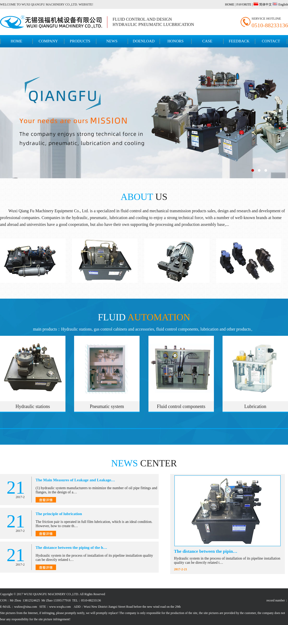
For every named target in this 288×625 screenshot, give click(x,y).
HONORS (175, 41)
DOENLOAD (143, 41)
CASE (207, 41)
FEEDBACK (239, 41)
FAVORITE (243, 4)
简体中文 (265, 4)
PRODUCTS (80, 41)
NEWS (112, 41)
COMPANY (48, 41)
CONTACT (271, 41)
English (283, 4)
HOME (229, 4)
